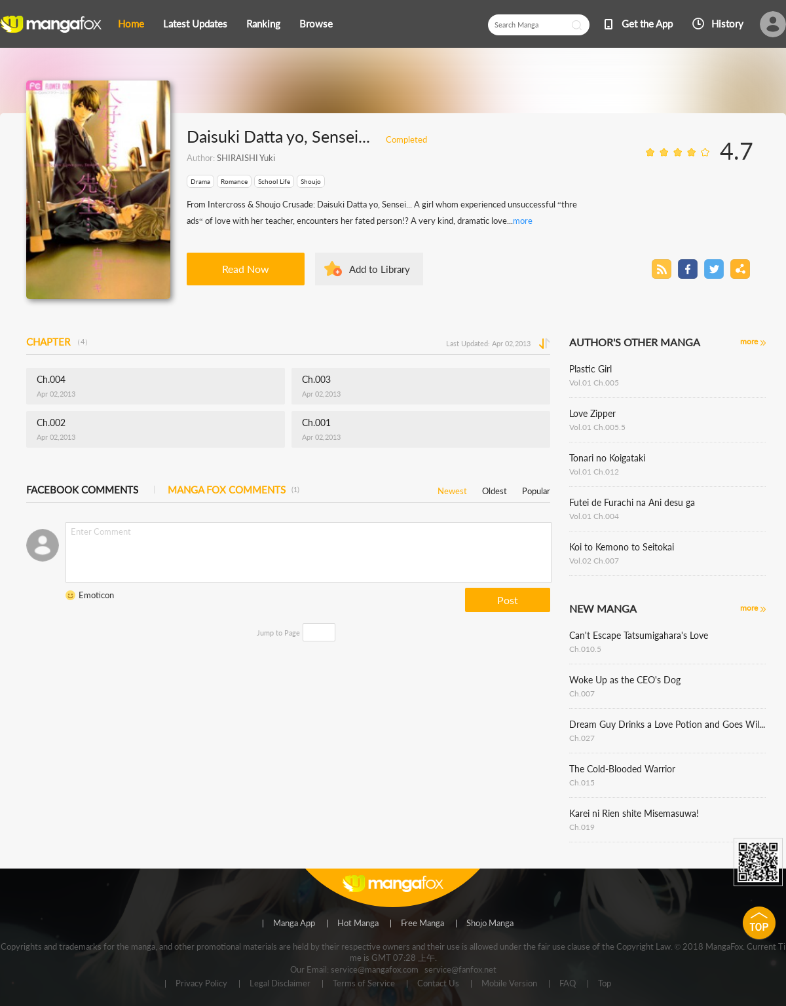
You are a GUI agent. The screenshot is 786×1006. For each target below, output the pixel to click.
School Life (274, 181)
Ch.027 (582, 738)
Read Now (245, 268)
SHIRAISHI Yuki (246, 158)
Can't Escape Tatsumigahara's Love (638, 635)
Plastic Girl (590, 368)
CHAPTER (59, 342)
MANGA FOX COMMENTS (233, 490)
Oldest (494, 489)
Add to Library (379, 269)
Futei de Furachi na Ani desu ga (632, 502)
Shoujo (311, 181)
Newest (452, 489)
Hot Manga (358, 923)
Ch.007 (582, 693)
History (727, 23)
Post (507, 600)
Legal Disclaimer (280, 984)
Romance (234, 181)
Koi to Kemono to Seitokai (621, 546)
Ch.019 (582, 827)
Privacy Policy (201, 984)
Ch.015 (582, 782)
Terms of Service (364, 984)
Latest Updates (195, 23)
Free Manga (422, 923)
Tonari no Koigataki (607, 457)
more (523, 220)
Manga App (294, 923)
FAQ (567, 984)
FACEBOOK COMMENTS (82, 490)
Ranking (263, 23)
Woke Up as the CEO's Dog (625, 679)
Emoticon (96, 595)
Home (131, 23)
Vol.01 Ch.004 (594, 516)
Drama (200, 181)
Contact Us (438, 984)
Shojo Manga (490, 923)
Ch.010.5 (585, 649)
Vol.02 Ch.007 (594, 561)
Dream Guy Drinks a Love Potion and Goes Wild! (667, 724)
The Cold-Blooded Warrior (622, 768)
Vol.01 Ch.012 (594, 471)
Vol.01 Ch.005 (594, 382)
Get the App (647, 23)
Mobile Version (509, 984)
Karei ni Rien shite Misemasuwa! (634, 813)
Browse (316, 23)
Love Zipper (592, 413)
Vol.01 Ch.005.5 (597, 427)
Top (604, 984)
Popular (536, 489)
